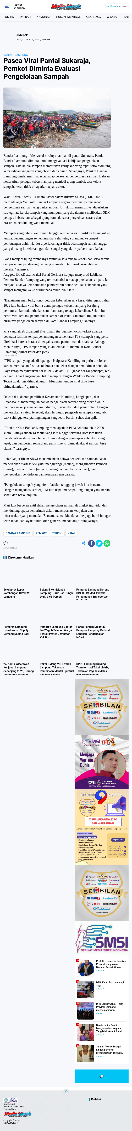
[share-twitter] (99, 543)
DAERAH (25, 17)
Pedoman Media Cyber (13, 1107)
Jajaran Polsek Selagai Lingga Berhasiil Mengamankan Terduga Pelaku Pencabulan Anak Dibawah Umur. (109, 1050)
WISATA (112, 17)
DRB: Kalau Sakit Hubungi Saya (110, 984)
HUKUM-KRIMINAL (68, 17)
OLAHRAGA (93, 17)
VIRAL (71, 533)
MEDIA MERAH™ (11, 1123)
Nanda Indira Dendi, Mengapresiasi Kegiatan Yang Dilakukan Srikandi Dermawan (109, 1028)
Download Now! (119, 6)
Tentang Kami (9, 1109)
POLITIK (8, 17)
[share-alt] (83, 543)
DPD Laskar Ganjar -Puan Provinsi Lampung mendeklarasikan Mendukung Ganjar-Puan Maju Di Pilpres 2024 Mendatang (109, 1007)
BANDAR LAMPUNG (15, 55)
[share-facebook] (91, 543)
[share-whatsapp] (106, 543)
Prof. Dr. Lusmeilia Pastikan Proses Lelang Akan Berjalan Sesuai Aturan (111, 964)
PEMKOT (41, 533)
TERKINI (57, 533)
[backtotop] (66, 1092)
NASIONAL (43, 17)
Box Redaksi (9, 1104)
